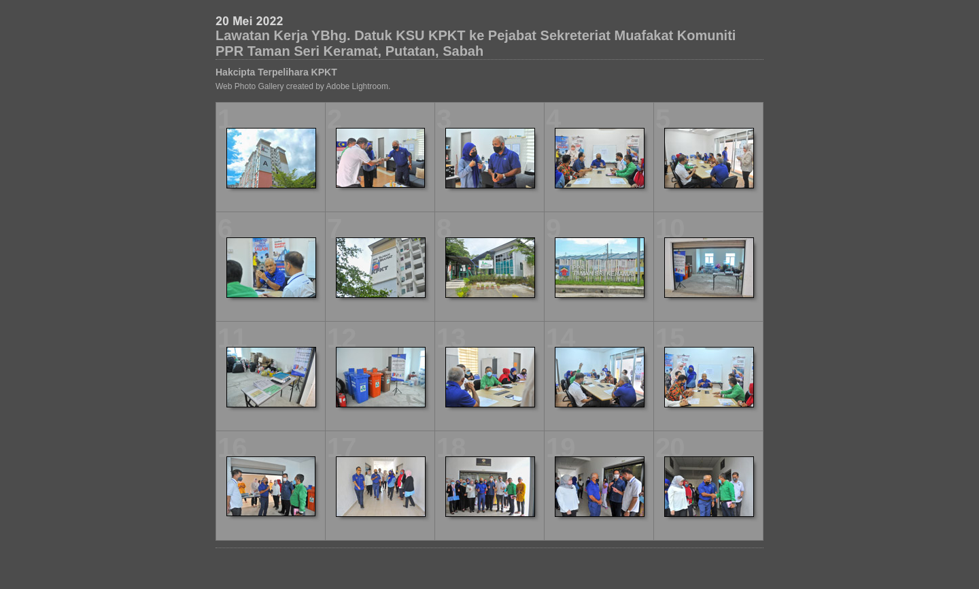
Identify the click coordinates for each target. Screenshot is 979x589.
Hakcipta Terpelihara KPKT (276, 72)
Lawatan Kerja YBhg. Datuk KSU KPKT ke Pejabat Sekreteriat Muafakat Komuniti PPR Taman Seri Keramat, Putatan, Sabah (476, 43)
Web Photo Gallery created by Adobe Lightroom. (303, 86)
